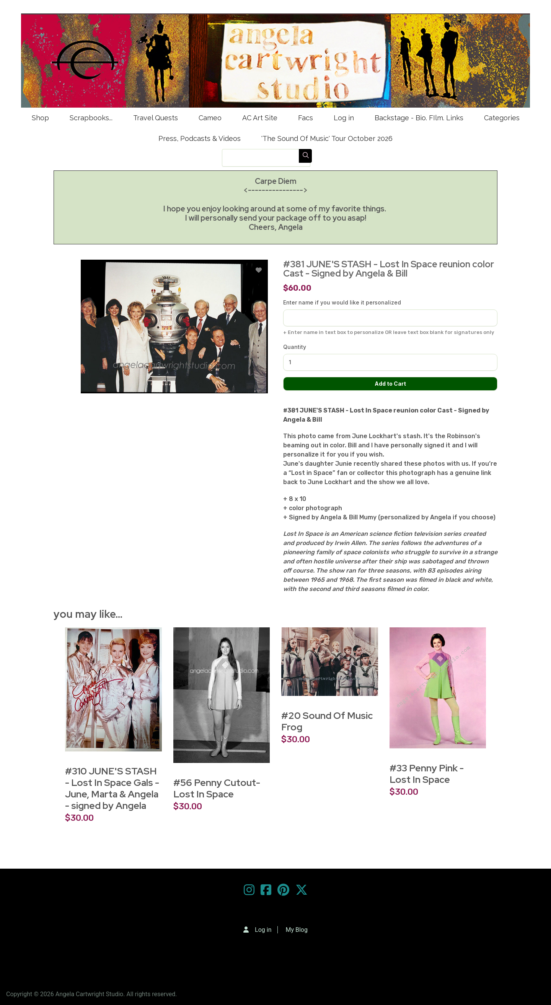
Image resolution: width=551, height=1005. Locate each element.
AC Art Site (259, 118)
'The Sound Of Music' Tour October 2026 (327, 138)
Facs (305, 118)
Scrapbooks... (91, 118)
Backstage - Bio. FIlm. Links (419, 118)
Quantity (294, 347)
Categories (502, 118)
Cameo (210, 118)
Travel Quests (155, 118)
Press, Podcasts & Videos (199, 138)
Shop (40, 118)
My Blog (296, 929)
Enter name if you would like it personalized (342, 302)
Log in (344, 118)
